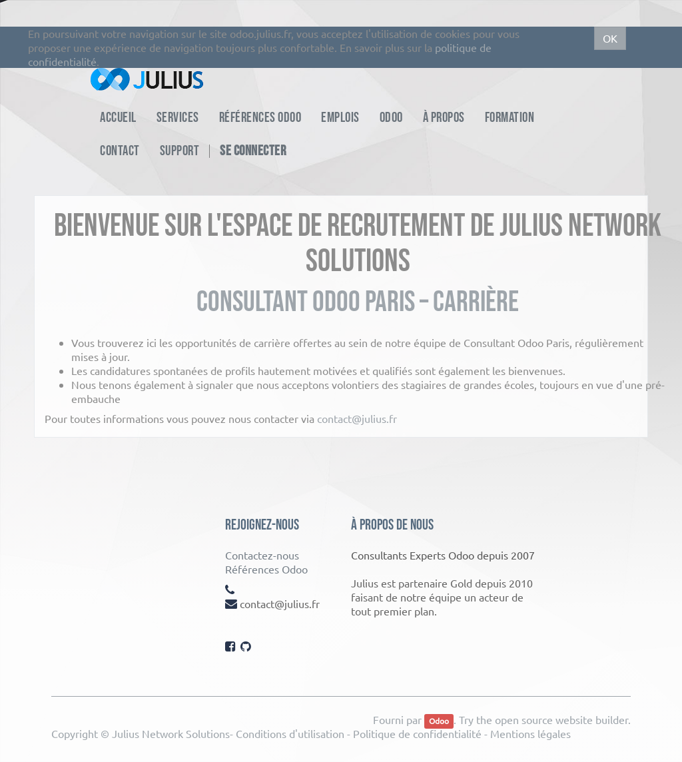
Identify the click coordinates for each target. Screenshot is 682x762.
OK (610, 38)
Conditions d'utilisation (290, 733)
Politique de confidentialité (417, 733)
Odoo (439, 720)
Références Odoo (266, 568)
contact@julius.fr (357, 418)
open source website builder (561, 719)
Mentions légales (530, 733)
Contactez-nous (262, 555)
